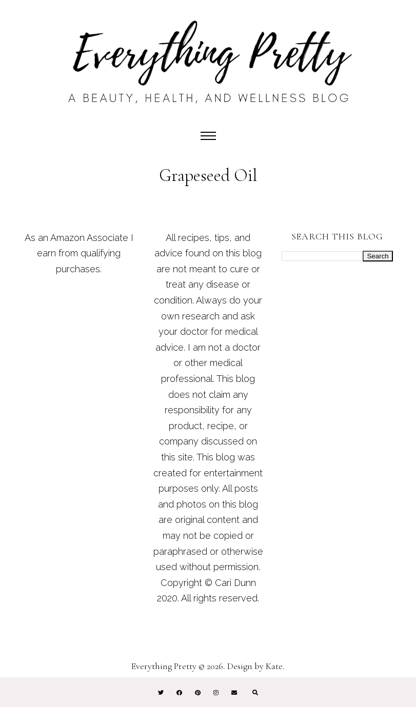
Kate (274, 666)
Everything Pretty (163, 666)
